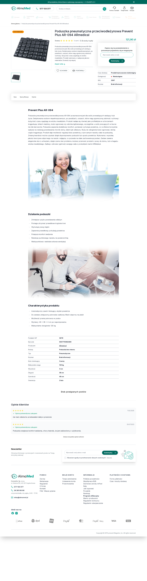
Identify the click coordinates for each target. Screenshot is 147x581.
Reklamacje (44, 481)
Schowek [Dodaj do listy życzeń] (62, 71)
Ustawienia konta (68, 481)
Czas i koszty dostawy (118, 481)
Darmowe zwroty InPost (92, 484)
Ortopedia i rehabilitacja (54, 17)
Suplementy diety (29, 17)
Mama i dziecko (65, 17)
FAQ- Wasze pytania (47, 491)
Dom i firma (91, 17)
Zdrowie (15, 17)
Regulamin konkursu (91, 501)
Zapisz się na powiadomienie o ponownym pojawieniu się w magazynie (116, 49)
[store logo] (20, 8)
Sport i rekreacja (78, 17)
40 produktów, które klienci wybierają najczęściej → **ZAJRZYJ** (71, 2)
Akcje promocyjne (130, 17)
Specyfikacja (24, 97)
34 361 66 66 (17, 490)
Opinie (34, 97)
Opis (15, 97)
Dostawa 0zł (18, 32)
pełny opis (60, 64)
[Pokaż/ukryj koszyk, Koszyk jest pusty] (132, 8)
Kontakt (43, 489)
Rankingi (86, 493)
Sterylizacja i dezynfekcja (104, 17)
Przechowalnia (68, 484)
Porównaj (78, 71)
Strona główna (15, 23)
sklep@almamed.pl (19, 497)
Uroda (39, 17)
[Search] (104, 9)
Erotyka (116, 17)
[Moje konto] (124, 8)
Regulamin (44, 484)
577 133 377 (43, 9)
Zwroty (42, 479)
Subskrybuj (117, 61)
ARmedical (63, 346)
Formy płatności (116, 479)
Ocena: (57, 41)
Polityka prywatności (91, 479)
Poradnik (86, 491)
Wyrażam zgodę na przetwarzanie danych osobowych (86, 458)
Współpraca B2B (89, 481)
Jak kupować (88, 489)
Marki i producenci (90, 498)
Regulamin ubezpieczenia (93, 503)
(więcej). (109, 458)
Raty (85, 486)
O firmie (43, 486)
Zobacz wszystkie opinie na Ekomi (73, 437)
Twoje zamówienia (69, 479)
